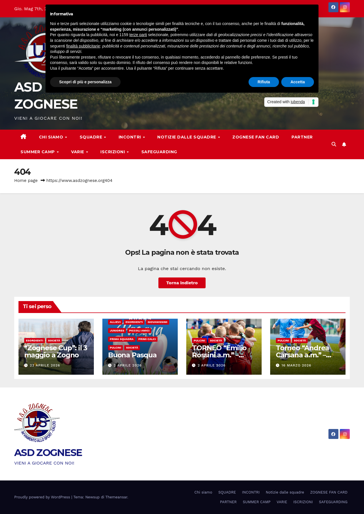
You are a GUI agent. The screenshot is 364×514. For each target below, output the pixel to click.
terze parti (138, 34)
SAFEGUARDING (159, 151)
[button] (334, 144)
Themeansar (116, 497)
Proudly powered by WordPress (42, 497)
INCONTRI (130, 137)
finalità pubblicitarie (83, 46)
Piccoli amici (139, 330)
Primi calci (147, 339)
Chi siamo (52, 137)
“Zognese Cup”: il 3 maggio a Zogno (55, 351)
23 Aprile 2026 (45, 365)
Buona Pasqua (132, 355)
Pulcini (115, 347)
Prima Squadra (122, 339)
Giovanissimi (157, 322)
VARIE (78, 151)
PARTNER (302, 137)
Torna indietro (182, 282)
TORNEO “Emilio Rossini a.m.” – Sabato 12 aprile (219, 355)
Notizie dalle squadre (187, 137)
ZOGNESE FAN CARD (255, 137)
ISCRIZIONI (113, 151)
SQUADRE (92, 137)
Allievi (115, 322)
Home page (26, 180)
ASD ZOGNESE (48, 453)
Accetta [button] (297, 82)
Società (54, 340)
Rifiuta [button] (264, 82)
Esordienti (34, 340)
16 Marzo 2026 (296, 365)
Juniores (117, 330)
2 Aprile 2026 (128, 365)
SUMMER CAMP (38, 151)
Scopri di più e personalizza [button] (85, 82)
